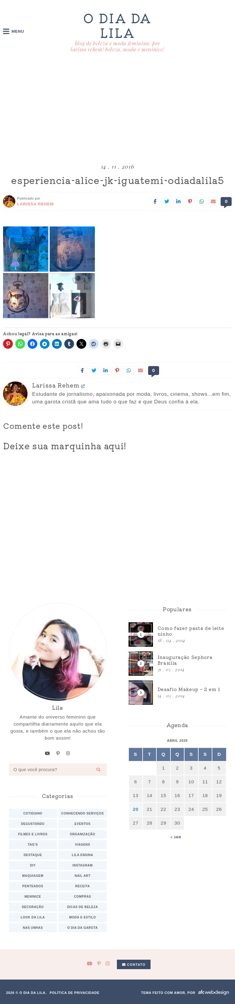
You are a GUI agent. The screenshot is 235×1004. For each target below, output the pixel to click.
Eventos (83, 823)
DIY (33, 865)
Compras (82, 896)
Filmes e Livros (32, 834)
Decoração (33, 906)
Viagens (82, 844)
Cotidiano (32, 813)
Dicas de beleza (82, 906)
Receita (82, 886)
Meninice (32, 896)
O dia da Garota (82, 927)
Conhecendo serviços (82, 813)
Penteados (32, 886)
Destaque (33, 854)
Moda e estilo (82, 917)
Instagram (83, 865)
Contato (134, 964)
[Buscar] (98, 769)
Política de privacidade (74, 992)
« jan (175, 837)
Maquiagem (32, 875)
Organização (82, 834)
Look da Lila (33, 917)
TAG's (33, 844)
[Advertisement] (117, 109)
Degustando (33, 823)
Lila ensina (82, 854)
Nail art (83, 875)
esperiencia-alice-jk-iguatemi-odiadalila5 (117, 180)
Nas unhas (33, 927)
